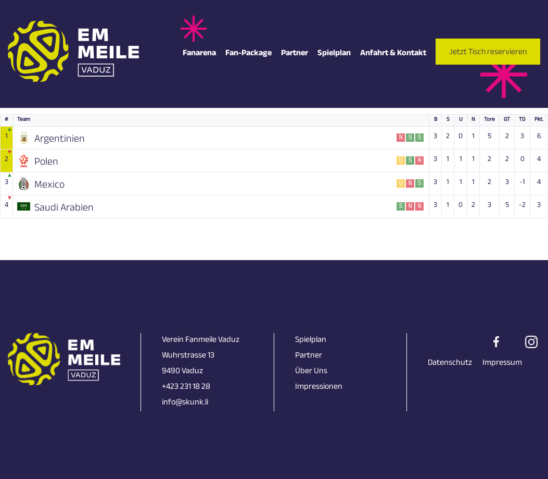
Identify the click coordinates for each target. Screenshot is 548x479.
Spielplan (334, 54)
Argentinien (59, 139)
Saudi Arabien (64, 208)
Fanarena (199, 54)
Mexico (49, 185)
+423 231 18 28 (186, 387)
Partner (294, 54)
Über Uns (311, 372)
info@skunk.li (185, 403)
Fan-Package (248, 54)
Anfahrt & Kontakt (393, 54)
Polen (46, 162)
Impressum (502, 364)
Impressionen (318, 387)
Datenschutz (450, 364)
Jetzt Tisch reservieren (488, 53)
